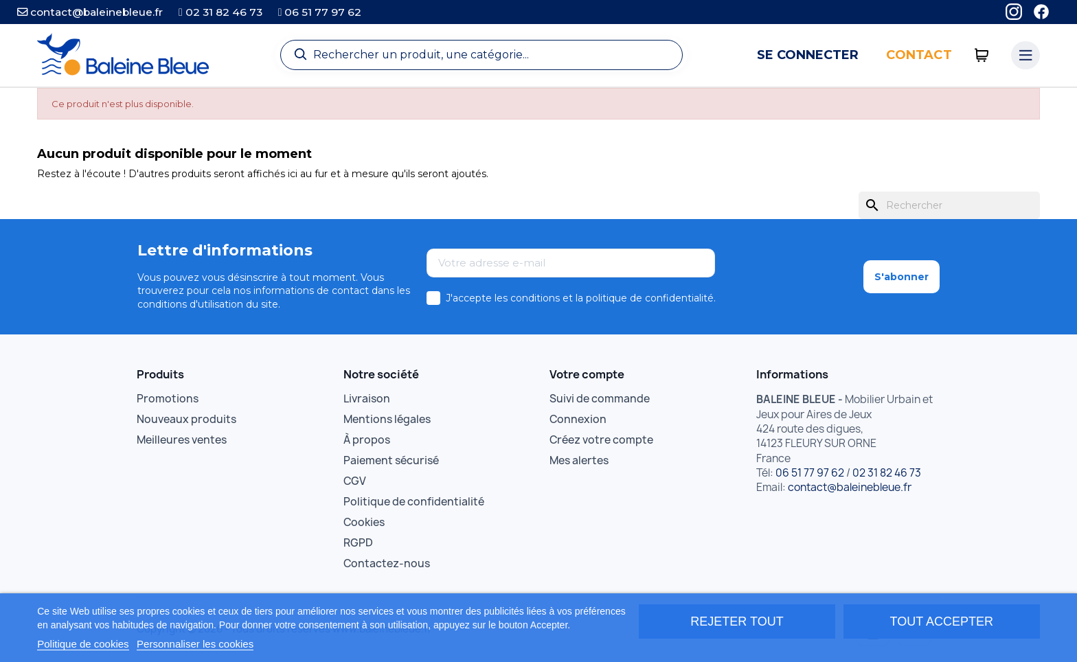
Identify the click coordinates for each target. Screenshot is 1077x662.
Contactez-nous (386, 563)
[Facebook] (1041, 12)
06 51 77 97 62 (320, 12)
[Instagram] (1014, 12)
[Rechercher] (949, 205)
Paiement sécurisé (391, 460)
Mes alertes (579, 460)
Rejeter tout (736, 621)
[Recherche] (481, 55)
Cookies (364, 522)
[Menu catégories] (1025, 55)
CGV (354, 481)
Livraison (366, 398)
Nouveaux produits (186, 419)
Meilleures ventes (182, 440)
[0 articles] (982, 55)
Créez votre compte (601, 440)
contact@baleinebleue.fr (90, 12)
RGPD (358, 543)
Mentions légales (387, 419)
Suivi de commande (599, 398)
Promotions (168, 398)
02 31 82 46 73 (220, 12)
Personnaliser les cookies (195, 644)
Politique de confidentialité (413, 501)
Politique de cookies (82, 644)
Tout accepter (941, 621)
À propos (366, 440)
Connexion (577, 419)
